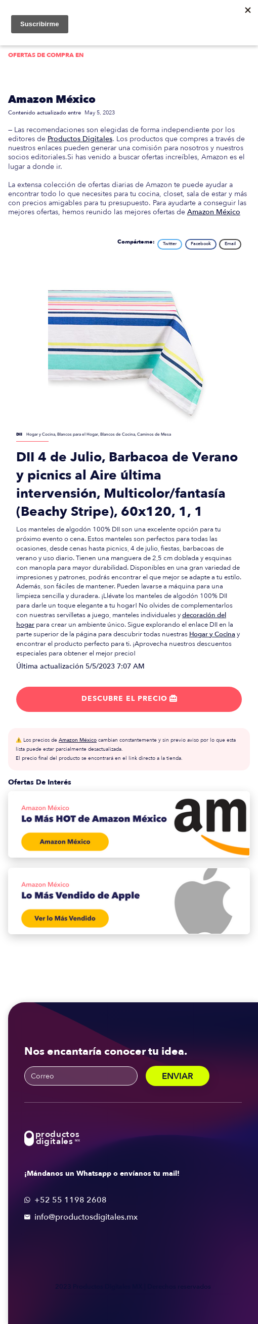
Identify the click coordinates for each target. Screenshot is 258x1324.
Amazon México (52, 99)
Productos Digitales (80, 139)
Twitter (170, 243)
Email (230, 243)
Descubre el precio (129, 698)
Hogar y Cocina (212, 634)
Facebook (201, 243)
